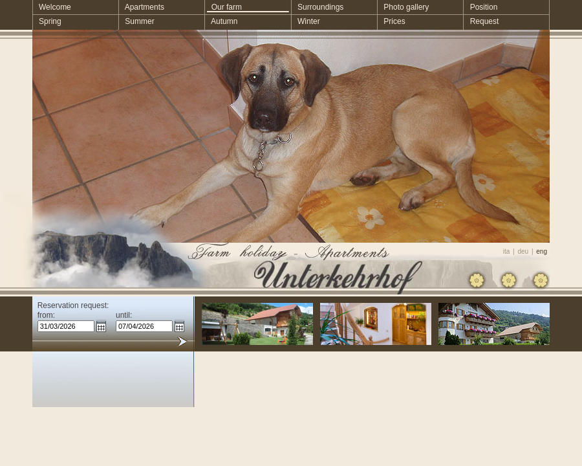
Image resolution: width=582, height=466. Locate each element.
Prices (391, 21)
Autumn (221, 21)
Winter (305, 21)
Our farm (223, 7)
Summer (136, 21)
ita (506, 251)
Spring (46, 21)
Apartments (141, 7)
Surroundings (317, 7)
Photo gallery (403, 7)
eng (541, 251)
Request (481, 21)
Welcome (51, 7)
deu (522, 251)
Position (481, 7)
